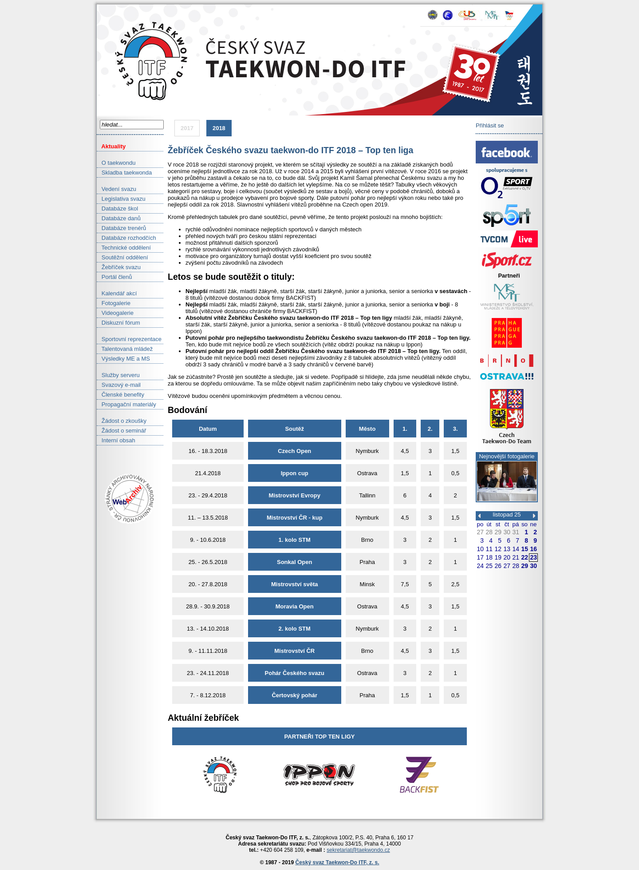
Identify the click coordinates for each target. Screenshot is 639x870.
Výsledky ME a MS (123, 358)
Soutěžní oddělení (122, 257)
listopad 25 (507, 514)
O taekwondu (116, 162)
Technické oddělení (124, 247)
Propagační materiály (126, 404)
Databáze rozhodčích (126, 237)
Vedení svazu (116, 189)
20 (506, 557)
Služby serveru (118, 375)
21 (515, 557)
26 (497, 565)
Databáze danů (119, 218)
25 (489, 565)
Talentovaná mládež (125, 349)
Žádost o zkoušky (121, 420)
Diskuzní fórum (118, 322)
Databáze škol (117, 208)
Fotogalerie (113, 303)
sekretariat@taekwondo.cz (358, 850)
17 (480, 557)
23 (533, 557)
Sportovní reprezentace (129, 339)
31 (515, 532)
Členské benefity (120, 394)
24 (480, 565)
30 (506, 532)
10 (480, 548)
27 (480, 532)
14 (515, 548)
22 (524, 557)
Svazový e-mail (119, 384)
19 (497, 557)
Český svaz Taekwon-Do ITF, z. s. (337, 862)
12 (497, 548)
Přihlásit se (490, 125)
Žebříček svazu (119, 267)
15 (524, 548)
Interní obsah (116, 440)
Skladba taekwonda (124, 172)
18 (489, 557)
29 (497, 532)
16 (533, 548)
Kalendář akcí (117, 293)
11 (489, 548)
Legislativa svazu (121, 198)
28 (489, 532)
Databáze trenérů (121, 228)
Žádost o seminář (121, 430)
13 (506, 548)
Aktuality (111, 146)
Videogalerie (115, 313)
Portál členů (114, 277)
